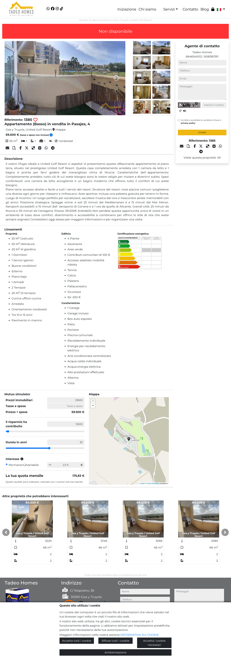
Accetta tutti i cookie (76, 640)
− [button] (93, 405)
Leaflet (142, 483)
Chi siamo (147, 9)
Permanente (18, 465)
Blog (205, 9)
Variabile (32, 465)
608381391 (211, 56)
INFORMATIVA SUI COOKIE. (139, 635)
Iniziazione (126, 9)
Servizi (169, 9)
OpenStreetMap (153, 483)
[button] (6, 532)
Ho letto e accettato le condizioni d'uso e (201, 121)
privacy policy (188, 123)
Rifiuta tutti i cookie (115, 640)
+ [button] (93, 401)
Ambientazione (115, 652)
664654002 (194, 56)
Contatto (190, 9)
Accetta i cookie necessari (154, 643)
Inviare (202, 132)
